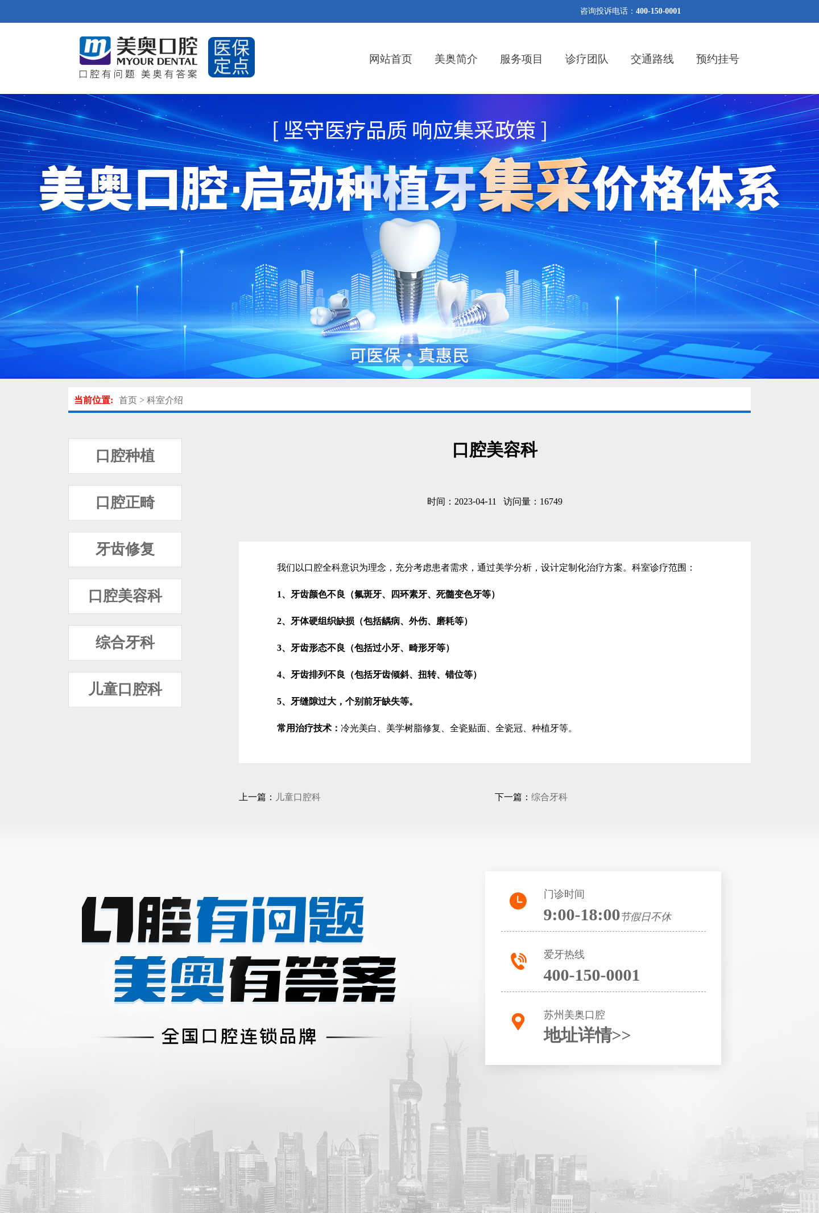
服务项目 (521, 59)
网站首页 (390, 59)
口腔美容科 (125, 596)
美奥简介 (456, 59)
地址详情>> (587, 1035)
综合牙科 (125, 642)
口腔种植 (125, 456)
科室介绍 (165, 400)
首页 (128, 400)
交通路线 (652, 59)
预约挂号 (717, 59)
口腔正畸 (125, 502)
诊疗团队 (587, 59)
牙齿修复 (125, 549)
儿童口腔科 (125, 689)
